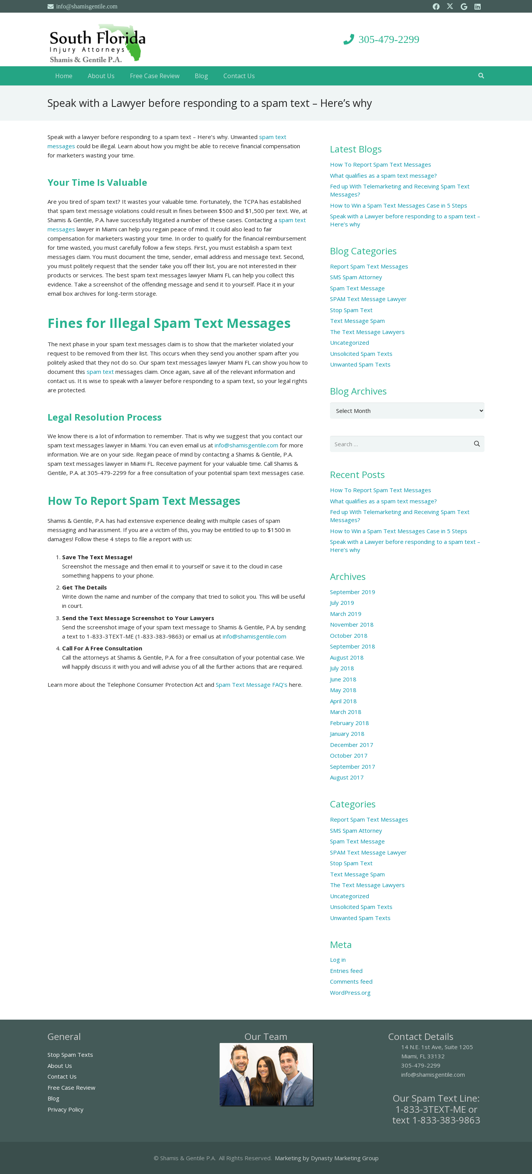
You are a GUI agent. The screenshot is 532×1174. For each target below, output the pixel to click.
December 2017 (351, 744)
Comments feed (351, 981)
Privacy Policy (66, 1109)
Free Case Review (71, 1087)
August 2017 (347, 777)
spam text (100, 371)
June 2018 (343, 679)
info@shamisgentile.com (246, 445)
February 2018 (349, 723)
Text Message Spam (357, 320)
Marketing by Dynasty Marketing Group (327, 1158)
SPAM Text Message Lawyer (368, 299)
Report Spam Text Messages (369, 266)
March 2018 (345, 712)
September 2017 (352, 766)
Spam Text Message (357, 288)
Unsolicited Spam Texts (361, 353)
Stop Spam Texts (70, 1054)
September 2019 (352, 592)
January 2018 (347, 733)
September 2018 (352, 646)
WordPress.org (350, 992)
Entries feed (346, 970)
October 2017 (349, 755)
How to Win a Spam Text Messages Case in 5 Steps (398, 205)
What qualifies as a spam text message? (383, 175)
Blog (53, 1098)
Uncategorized (349, 342)
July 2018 (342, 668)
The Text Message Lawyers (367, 332)
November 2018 (352, 624)
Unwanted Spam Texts (360, 364)
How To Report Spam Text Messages (380, 164)
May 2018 (343, 690)
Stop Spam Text (351, 310)
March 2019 (345, 613)
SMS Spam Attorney (356, 277)
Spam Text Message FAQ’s (251, 684)
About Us (60, 1065)
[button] (481, 75)
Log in (338, 959)
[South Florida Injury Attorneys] (98, 39)
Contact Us (62, 1076)
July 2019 (342, 602)
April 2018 (343, 701)
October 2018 (349, 635)
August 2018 (347, 657)
